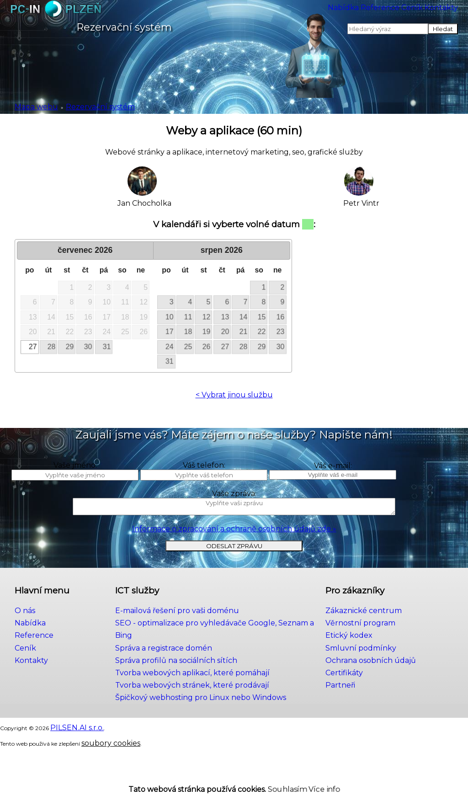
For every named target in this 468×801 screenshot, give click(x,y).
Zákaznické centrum (377, 644)
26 (206, 347)
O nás (24, 644)
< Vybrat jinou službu (234, 394)
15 (264, 317)
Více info (310, 783)
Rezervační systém (73, 105)
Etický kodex (364, 665)
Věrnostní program (373, 654)
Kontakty (430, 13)
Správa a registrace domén (166, 665)
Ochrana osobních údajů (382, 687)
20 (225, 332)
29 (69, 347)
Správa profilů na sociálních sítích (176, 676)
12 (206, 317)
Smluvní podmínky (373, 676)
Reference (318, 13)
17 (168, 332)
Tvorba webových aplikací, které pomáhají (190, 687)
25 (187, 347)
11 (187, 317)
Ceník (375, 13)
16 (283, 317)
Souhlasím (275, 783)
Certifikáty (360, 698)
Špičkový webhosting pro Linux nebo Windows (198, 709)
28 (50, 347)
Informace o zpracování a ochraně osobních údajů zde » (234, 556)
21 (244, 332)
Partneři (357, 709)
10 (168, 317)
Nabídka (255, 13)
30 (89, 347)
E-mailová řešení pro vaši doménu (178, 644)
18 (187, 332)
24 (168, 347)
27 (31, 347)
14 (244, 317)
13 (225, 317)
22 (264, 332)
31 (108, 347)
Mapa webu (29, 105)
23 (283, 332)
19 (206, 332)
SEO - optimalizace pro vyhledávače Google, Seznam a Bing (220, 654)
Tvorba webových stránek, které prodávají (190, 698)
